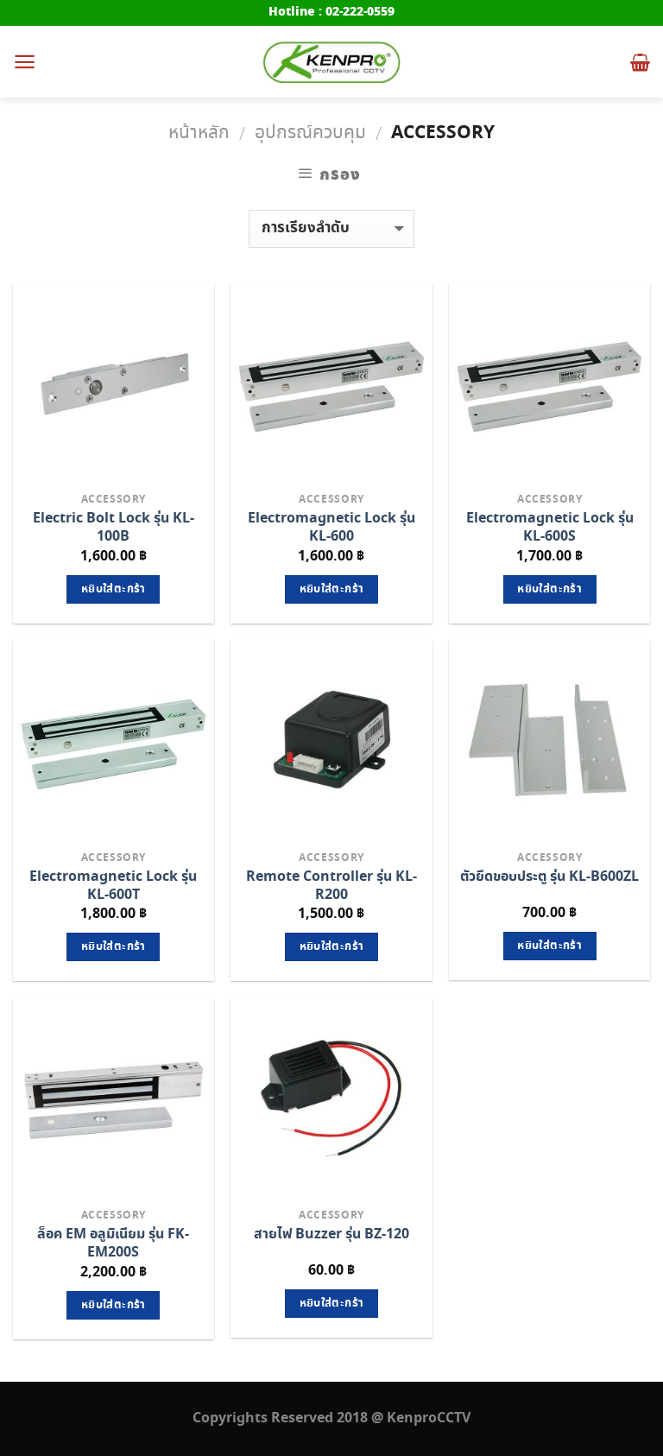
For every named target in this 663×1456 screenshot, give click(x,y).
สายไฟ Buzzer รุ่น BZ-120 (331, 1234)
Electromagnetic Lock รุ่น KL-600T (113, 886)
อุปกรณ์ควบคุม (310, 133)
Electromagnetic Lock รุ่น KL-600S (550, 528)
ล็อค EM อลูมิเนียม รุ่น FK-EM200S (113, 1243)
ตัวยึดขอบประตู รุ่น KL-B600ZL (549, 877)
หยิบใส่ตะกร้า (113, 589)
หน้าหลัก (199, 133)
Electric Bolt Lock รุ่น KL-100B (113, 528)
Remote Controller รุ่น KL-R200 (331, 886)
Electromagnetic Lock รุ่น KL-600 (331, 528)
